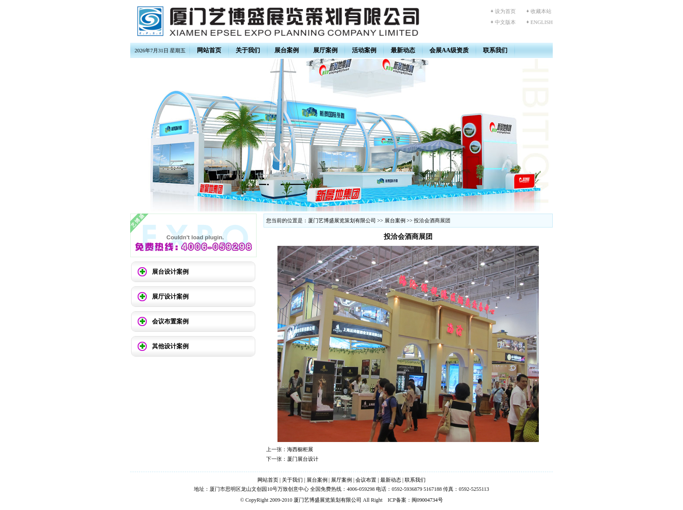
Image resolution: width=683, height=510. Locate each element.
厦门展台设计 (302, 459)
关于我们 (248, 50)
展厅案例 (325, 50)
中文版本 (505, 22)
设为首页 (505, 11)
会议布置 (365, 480)
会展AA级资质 (449, 50)
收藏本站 (541, 11)
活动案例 (364, 50)
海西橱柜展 (300, 449)
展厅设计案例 (170, 296)
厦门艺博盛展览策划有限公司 (342, 221)
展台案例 (286, 50)
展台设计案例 (170, 272)
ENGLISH (542, 22)
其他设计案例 (170, 346)
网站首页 (209, 50)
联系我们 (495, 50)
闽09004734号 (427, 500)
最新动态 (403, 50)
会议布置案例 (170, 321)
